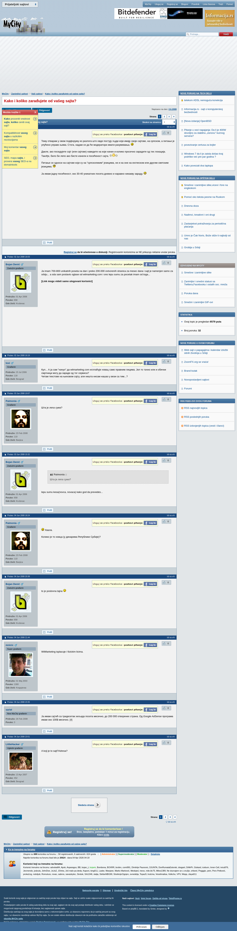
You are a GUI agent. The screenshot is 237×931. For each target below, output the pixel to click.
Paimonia (11, 401)
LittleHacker (13, 744)
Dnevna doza (191, 436)
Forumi (188, 273)
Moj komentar (15, 149)
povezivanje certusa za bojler (200, 375)
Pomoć (229, 4)
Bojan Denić (13, 264)
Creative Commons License (161, 905)
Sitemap (107, 890)
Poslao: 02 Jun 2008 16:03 (18, 257)
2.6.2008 (173, 109)
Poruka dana (191, 178)
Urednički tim (121, 890)
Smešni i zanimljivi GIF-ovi (198, 187)
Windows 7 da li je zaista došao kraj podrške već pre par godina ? (203, 385)
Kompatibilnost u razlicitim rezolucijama (16, 136)
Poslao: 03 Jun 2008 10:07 (18, 393)
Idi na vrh (172, 822)
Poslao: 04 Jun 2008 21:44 (18, 637)
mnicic (9, 645)
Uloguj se (159, 4)
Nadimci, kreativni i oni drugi (199, 445)
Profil (49, 242)
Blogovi (184, 4)
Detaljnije (155, 854)
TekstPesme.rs (175, 898)
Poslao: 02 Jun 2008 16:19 (18, 355)
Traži (221, 4)
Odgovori (44, 110)
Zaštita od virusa (159, 898)
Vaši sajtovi (37, 94)
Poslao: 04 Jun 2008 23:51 (18, 737)
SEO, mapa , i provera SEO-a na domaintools (17, 161)
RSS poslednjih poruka (196, 302)
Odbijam (160, 926)
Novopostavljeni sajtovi (196, 265)
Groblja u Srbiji (192, 477)
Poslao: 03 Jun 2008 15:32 (18, 454)
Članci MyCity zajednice (142, 890)
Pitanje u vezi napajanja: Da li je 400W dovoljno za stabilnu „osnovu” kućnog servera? (205, 363)
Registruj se (172, 4)
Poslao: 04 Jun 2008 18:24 (18, 515)
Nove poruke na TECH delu (196, 323)
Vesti (137, 898)
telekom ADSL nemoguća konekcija (203, 330)
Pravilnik (195, 4)
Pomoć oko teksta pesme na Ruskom (204, 427)
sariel (9, 709)
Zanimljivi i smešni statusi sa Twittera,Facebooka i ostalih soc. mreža (205, 168)
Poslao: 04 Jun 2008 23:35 (18, 702)
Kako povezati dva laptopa (198, 395)
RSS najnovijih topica (195, 293)
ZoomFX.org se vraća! (196, 247)
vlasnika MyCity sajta (13, 919)
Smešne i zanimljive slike (198, 157)
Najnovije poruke (90, 890)
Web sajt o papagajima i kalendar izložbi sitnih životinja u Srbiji (206, 237)
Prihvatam (141, 926)
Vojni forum (146, 898)
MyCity (148, 4)
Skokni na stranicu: (151, 122)
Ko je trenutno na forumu (21, 849)
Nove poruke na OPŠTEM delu (197, 408)
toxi (8, 363)
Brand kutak (190, 256)
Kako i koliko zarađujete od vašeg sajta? (65, 94)
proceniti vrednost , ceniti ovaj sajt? (17, 122)
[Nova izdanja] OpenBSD (198, 351)
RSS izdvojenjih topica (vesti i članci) (204, 311)
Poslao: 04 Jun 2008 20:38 (18, 576)
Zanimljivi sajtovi (19, 94)
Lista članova (209, 4)
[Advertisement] (118, 66)
